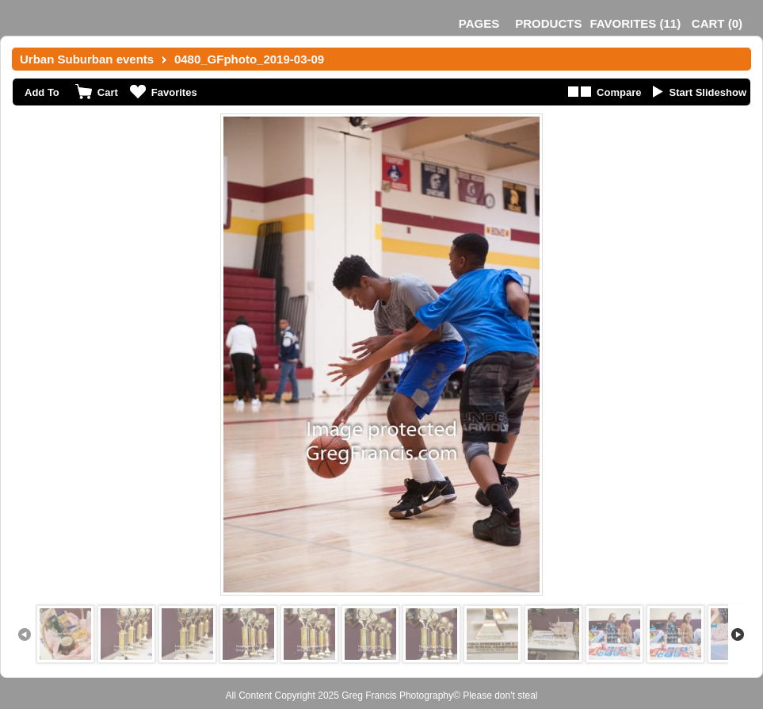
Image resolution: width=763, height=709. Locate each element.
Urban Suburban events (87, 59)
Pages (479, 23)
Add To (42, 92)
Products (548, 23)
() (635, 23)
